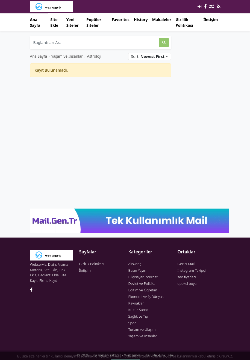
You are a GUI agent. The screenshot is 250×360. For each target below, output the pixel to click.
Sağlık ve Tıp (138, 316)
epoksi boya (187, 283)
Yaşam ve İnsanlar (67, 56)
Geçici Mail (186, 263)
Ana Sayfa (35, 22)
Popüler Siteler (93, 22)
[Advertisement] (100, 120)
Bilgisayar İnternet (143, 276)
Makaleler (161, 19)
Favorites (121, 19)
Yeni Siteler (72, 22)
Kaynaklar (136, 303)
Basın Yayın (137, 270)
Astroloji (94, 56)
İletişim (210, 19)
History (141, 19)
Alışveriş (135, 263)
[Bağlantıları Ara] (94, 42)
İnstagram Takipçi (192, 270)
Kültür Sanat (138, 309)
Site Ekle (54, 22)
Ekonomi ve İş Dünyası (146, 296)
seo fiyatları (187, 276)
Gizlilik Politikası (184, 22)
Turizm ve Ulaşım (142, 329)
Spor (132, 322)
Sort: (149, 56)
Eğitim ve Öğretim (142, 290)
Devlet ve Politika (141, 283)
